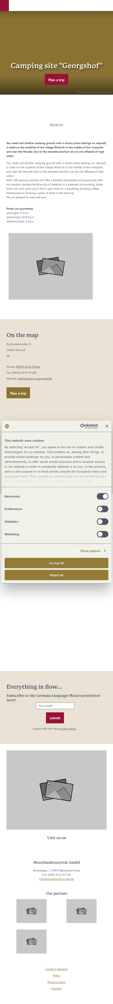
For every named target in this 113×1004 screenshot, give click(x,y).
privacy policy (67, 728)
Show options (90, 550)
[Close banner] (107, 426)
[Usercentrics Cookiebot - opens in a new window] (80, 426)
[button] (4, 5)
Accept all (56, 563)
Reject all (56, 575)
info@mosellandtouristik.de (56, 879)
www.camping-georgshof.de (35, 378)
